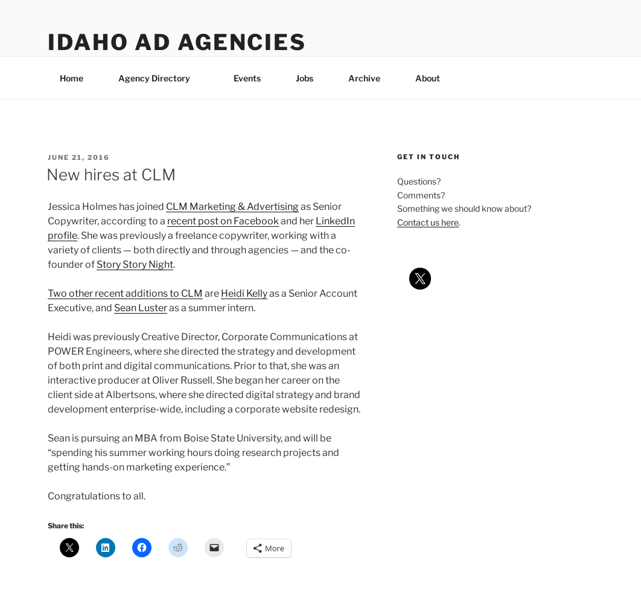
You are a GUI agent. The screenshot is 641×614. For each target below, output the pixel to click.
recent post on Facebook (223, 221)
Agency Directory (160, 78)
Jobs (304, 78)
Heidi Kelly (244, 293)
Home (71, 78)
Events (247, 78)
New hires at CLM (111, 174)
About (433, 78)
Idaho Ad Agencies (177, 42)
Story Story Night (135, 264)
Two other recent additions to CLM (125, 293)
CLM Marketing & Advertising (232, 206)
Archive (364, 78)
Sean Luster (140, 308)
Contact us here (428, 222)
